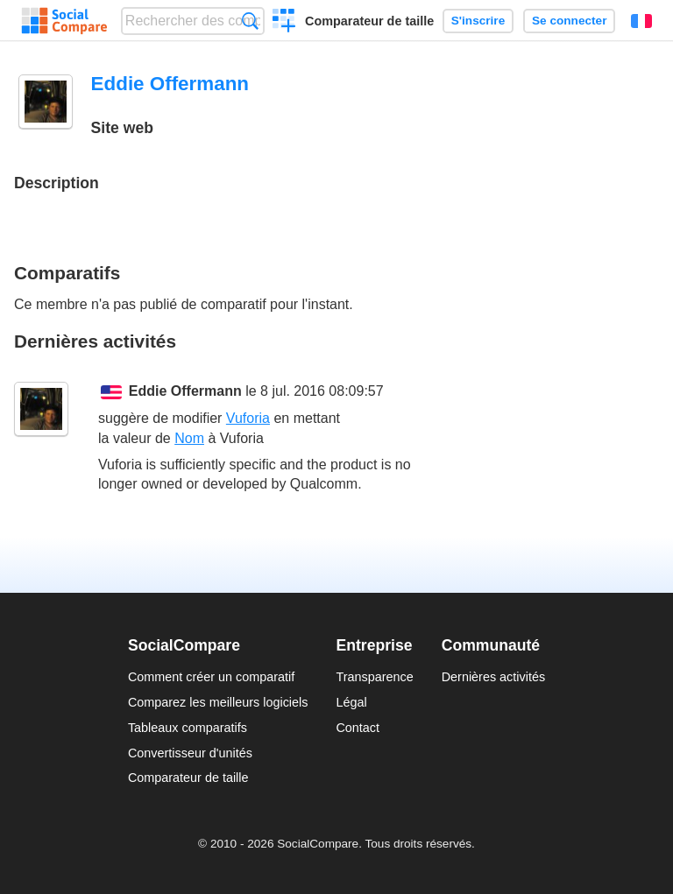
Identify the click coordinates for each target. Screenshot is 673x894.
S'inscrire (478, 20)
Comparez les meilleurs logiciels (218, 702)
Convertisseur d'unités (190, 753)
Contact (357, 728)
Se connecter (569, 20)
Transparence (374, 677)
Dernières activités (493, 677)
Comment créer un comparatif (211, 677)
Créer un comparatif (284, 22)
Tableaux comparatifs (187, 728)
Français (641, 21)
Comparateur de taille (369, 21)
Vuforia (248, 418)
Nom (189, 438)
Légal (351, 702)
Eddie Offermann (185, 391)
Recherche (250, 20)
